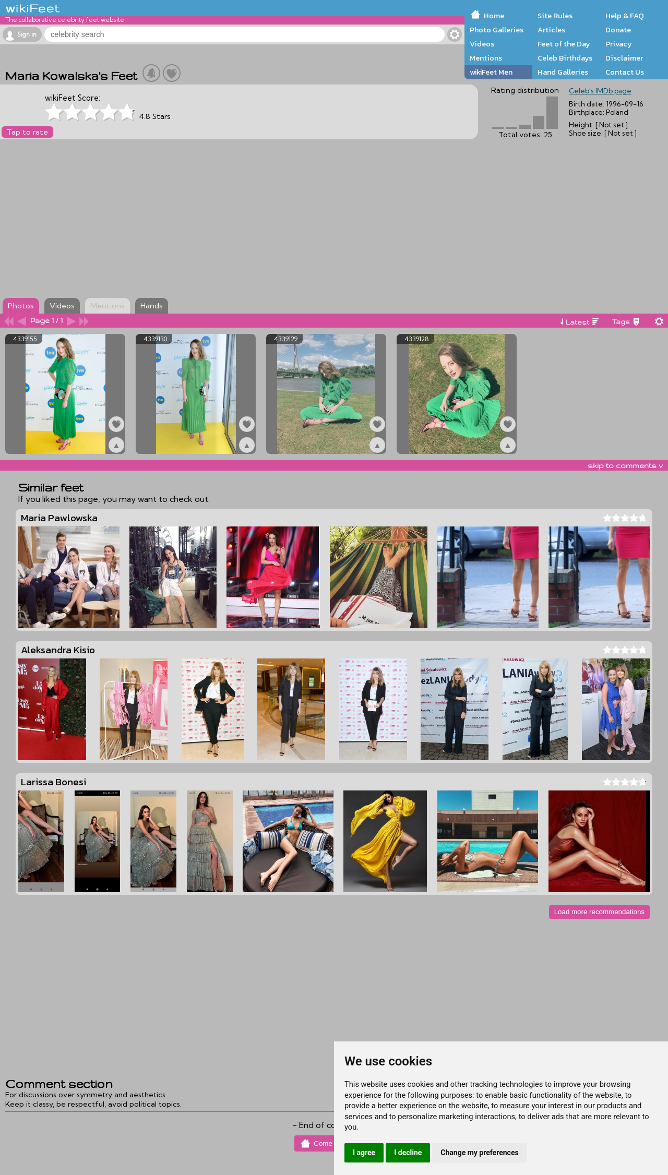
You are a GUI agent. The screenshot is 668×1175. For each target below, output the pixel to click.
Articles (551, 29)
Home (494, 15)
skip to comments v (625, 465)
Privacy (618, 44)
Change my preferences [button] (479, 1152)
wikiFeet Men (491, 72)
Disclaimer (624, 58)
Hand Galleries (563, 72)
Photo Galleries (496, 29)
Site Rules (555, 15)
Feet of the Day (564, 44)
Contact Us (624, 72)
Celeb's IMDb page (600, 91)
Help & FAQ (624, 15)
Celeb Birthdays (565, 58)
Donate (618, 29)
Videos (482, 44)
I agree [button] (364, 1152)
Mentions (486, 58)
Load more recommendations (599, 912)
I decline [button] (408, 1152)
